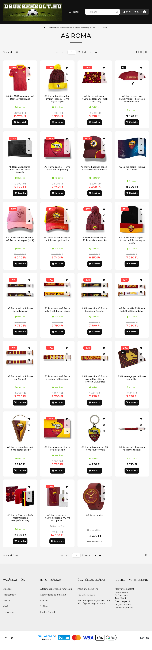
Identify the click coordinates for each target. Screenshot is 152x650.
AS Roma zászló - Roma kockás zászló (57, 448)
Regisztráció (9, 594)
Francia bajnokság (124, 607)
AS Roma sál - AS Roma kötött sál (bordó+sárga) (57, 309)
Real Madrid (121, 598)
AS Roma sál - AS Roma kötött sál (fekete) (94, 309)
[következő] (91, 52)
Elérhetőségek (48, 612)
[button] (73, 12)
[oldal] (71, 52)
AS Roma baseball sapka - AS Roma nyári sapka (57, 239)
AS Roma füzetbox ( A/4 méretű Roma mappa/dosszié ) (20, 518)
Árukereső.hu (46, 639)
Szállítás (44, 606)
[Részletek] (20, 122)
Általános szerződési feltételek (56, 589)
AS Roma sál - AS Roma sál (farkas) (20, 377)
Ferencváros (121, 592)
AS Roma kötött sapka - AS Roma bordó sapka (94, 239)
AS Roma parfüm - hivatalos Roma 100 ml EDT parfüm (57, 518)
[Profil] (127, 12)
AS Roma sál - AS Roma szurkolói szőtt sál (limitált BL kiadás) (94, 379)
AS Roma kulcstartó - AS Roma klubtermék (94, 448)
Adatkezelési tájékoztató (53, 594)
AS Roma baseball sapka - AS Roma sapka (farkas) (95, 168)
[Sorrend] (146, 52)
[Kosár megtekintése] (140, 12)
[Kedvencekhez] (29, 68)
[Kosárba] (57, 122)
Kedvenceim (9, 612)
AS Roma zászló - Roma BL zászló (132, 168)
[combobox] (102, 12)
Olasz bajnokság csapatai (86, 28)
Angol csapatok (123, 604)
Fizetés (44, 600)
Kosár (6, 606)
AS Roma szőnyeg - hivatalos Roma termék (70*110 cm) (94, 99)
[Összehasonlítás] (29, 74)
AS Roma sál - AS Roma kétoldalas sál (20, 309)
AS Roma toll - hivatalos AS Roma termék (132, 448)
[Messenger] (12, 638)
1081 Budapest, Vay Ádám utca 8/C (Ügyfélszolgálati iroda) (93, 602)
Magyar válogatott (124, 589)
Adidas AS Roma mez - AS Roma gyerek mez (20, 97)
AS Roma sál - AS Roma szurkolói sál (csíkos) (57, 377)
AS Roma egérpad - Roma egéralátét (132, 377)
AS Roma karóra (94, 515)
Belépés (7, 589)
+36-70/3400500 (86, 594)
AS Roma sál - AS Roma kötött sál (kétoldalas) (132, 309)
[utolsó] (96, 52)
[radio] (141, 52)
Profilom (7, 600)
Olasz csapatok (122, 601)
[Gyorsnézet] (29, 80)
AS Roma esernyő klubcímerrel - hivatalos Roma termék (132, 99)
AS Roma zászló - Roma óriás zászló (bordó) (57, 168)
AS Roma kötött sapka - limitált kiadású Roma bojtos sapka (57, 99)
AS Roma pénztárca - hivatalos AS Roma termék (20, 170)
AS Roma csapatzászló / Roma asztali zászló (20, 448)
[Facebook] (6, 638)
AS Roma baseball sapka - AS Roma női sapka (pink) (20, 239)
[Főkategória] (44, 28)
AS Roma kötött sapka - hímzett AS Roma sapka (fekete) (132, 240)
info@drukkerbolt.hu (88, 589)
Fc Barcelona (121, 595)
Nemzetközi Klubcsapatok (60, 28)
